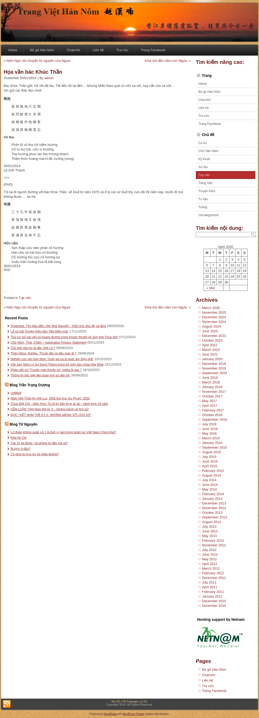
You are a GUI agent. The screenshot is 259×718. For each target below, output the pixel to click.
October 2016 (212, 415)
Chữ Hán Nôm (208, 151)
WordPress (110, 714)
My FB (116, 701)
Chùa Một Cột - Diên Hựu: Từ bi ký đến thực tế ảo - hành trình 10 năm (59, 404)
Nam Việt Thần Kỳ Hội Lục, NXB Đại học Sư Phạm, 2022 (50, 398)
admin (48, 78)
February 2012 (213, 573)
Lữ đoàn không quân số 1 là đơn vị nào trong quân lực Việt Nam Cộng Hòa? (63, 432)
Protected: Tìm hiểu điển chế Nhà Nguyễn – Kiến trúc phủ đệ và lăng (58, 326)
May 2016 (209, 433)
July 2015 (209, 457)
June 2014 (210, 485)
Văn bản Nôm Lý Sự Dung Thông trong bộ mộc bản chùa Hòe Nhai (57, 364)
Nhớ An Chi (18, 438)
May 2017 (209, 401)
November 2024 (214, 322)
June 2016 (210, 429)
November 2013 (214, 508)
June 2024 (210, 331)
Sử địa (203, 167)
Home (12, 50)
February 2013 (213, 540)
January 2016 (212, 443)
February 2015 (213, 471)
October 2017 (212, 396)
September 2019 (214, 373)
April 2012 (209, 564)
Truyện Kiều (206, 191)
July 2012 (209, 550)
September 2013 (214, 517)
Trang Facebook (153, 50)
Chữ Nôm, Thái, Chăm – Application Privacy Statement (49, 342)
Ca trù (202, 143)
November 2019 (214, 368)
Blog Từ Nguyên (24, 424)
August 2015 (211, 452)
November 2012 (214, 545)
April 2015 (209, 466)
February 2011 (213, 592)
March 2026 (211, 308)
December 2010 (214, 601)
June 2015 (210, 461)
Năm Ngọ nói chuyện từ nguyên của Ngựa (38, 61)
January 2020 (212, 359)
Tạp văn (25, 298)
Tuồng (202, 207)
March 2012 (211, 568)
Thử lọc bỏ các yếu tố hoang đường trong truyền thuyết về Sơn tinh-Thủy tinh (64, 337)
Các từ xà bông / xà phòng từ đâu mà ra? (39, 443)
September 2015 (214, 447)
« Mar (210, 288)
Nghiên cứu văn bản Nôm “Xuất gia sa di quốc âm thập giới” (52, 359)
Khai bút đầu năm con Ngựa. (166, 61)
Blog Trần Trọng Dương (30, 385)
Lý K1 (143, 701)
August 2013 (211, 522)
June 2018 (210, 378)
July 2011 (209, 582)
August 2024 (211, 326)
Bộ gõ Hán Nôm (42, 50)
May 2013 (209, 536)
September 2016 (214, 419)
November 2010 (214, 606)
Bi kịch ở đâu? (20, 449)
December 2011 (214, 578)
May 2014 (209, 489)
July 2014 (209, 480)
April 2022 (209, 345)
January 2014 (212, 499)
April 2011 (209, 587)
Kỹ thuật (204, 159)
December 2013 (214, 503)
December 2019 (214, 364)
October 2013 (212, 513)
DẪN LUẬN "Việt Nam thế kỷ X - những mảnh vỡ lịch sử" (50, 409)
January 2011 (212, 596)
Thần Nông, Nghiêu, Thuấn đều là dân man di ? (43, 353)
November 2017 (214, 392)
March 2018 (211, 382)
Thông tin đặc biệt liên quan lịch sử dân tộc (40, 375)
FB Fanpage (130, 701)
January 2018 (212, 387)
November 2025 (214, 312)
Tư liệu (203, 199)
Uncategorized (208, 215)
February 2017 (213, 410)
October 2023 (212, 340)
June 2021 (210, 354)
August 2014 (211, 475)
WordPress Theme (133, 714)
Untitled (16, 393)
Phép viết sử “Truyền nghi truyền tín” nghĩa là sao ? (46, 370)
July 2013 (209, 526)
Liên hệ (98, 50)
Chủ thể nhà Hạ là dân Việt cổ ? (33, 348)
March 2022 (211, 350)
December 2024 (214, 317)
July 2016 (209, 424)
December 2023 (214, 336)
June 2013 (210, 531)
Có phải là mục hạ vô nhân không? (35, 454)
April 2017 (209, 405)
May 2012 (209, 559)
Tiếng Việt (205, 183)
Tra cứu (122, 50)
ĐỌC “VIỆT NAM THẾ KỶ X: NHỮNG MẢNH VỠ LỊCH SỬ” (51, 415)
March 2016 (211, 438)
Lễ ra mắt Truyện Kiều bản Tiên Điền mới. (40, 331)
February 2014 (213, 494)
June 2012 (210, 554)
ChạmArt (73, 50)
